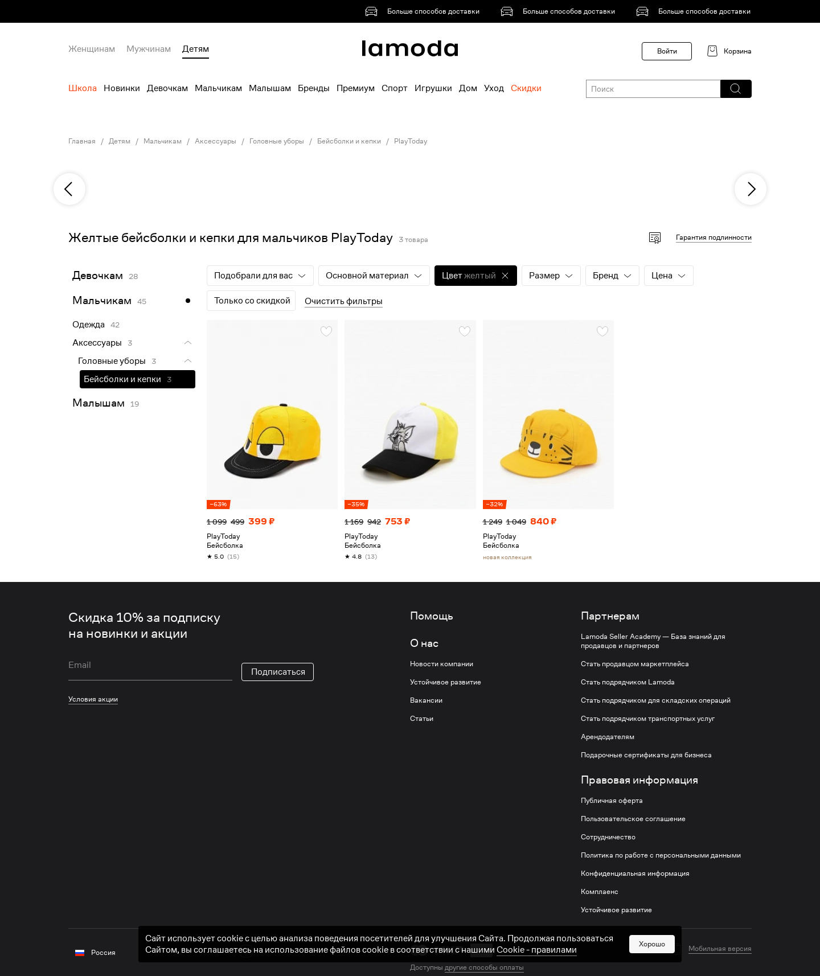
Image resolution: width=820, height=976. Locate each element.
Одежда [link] (88, 324)
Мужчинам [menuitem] (148, 49)
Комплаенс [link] (599, 891)
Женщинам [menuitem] (91, 49)
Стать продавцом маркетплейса (635, 664)
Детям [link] (119, 141)
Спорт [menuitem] (395, 88)
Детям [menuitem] (195, 49)
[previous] (69, 189)
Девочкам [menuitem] (167, 88)
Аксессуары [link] (215, 141)
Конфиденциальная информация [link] (635, 873)
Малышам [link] (98, 402)
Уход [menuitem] (494, 88)
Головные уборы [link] (276, 141)
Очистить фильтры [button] (344, 301)
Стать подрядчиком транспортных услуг (648, 718)
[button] (735, 89)
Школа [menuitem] (82, 88)
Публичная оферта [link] (612, 800)
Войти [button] (667, 51)
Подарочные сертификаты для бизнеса (646, 755)
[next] (750, 189)
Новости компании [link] (441, 664)
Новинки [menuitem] (122, 88)
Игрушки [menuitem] (433, 88)
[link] (424, 11)
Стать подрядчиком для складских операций (656, 700)
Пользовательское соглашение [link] (633, 818)
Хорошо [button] (652, 962)
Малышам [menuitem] (270, 88)
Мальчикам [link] (163, 141)
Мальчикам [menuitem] (218, 88)
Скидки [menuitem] (526, 88)
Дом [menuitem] (468, 88)
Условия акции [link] (93, 699)
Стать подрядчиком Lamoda (628, 682)
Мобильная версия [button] (720, 948)
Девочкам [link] (97, 275)
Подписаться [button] (278, 672)
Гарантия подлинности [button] (714, 237)
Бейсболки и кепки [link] (349, 141)
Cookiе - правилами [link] (537, 968)
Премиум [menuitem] (356, 88)
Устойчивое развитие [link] (445, 682)
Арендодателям (607, 736)
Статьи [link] (421, 718)
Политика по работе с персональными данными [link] (661, 855)
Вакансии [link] (426, 700)
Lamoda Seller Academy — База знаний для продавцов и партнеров (653, 641)
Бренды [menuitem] (314, 88)
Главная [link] (82, 141)
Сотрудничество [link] (608, 837)
